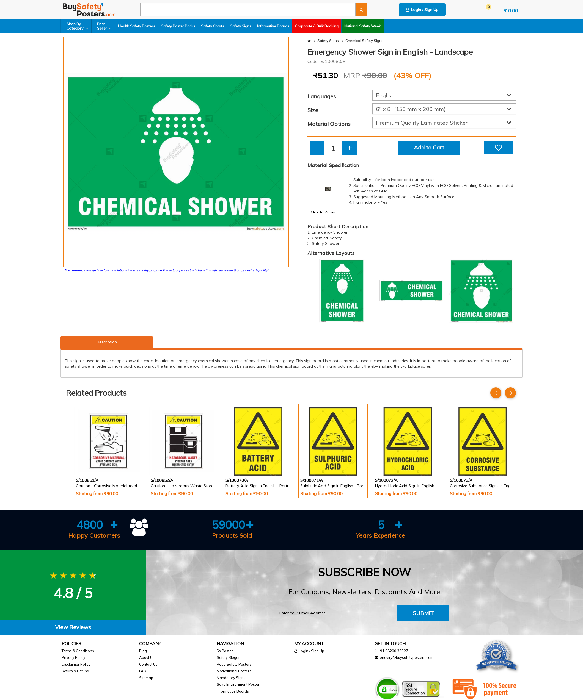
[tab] (73, 627)
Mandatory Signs (231, 678)
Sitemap (146, 678)
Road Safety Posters (234, 664)
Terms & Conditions (78, 651)
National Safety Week (362, 26)
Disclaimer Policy (76, 664)
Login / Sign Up (422, 9)
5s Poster (225, 651)
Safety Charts (212, 26)
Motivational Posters (234, 671)
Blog (143, 651)
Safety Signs (240, 26)
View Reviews (73, 627)
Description (107, 342)
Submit (423, 613)
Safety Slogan (229, 657)
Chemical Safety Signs (364, 40)
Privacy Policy (73, 657)
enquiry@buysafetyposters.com (406, 657)
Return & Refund (75, 671)
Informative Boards (273, 26)
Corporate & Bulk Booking (317, 26)
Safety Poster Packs (178, 26)
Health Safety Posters (136, 26)
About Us (147, 657)
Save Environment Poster (238, 684)
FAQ (142, 671)
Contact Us (148, 664)
